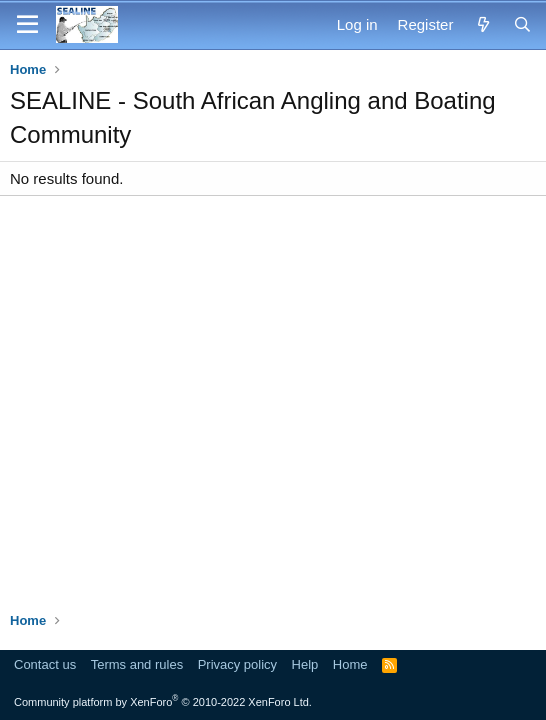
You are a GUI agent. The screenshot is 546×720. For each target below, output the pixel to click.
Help (305, 664)
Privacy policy (237, 664)
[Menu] (27, 25)
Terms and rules (137, 664)
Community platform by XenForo (163, 702)
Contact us (45, 664)
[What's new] (482, 24)
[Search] (522, 24)
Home (350, 664)
